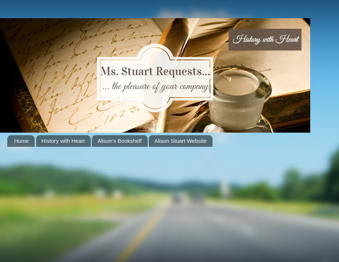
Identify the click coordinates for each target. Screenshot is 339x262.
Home (21, 141)
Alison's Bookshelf (119, 141)
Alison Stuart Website (180, 141)
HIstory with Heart (63, 141)
